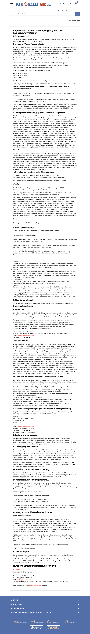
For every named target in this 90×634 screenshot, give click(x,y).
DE (60, 3)
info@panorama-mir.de (26, 335)
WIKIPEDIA (17, 569)
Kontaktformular (35, 585)
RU (64, 3)
